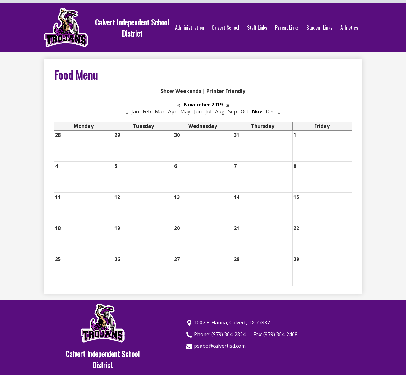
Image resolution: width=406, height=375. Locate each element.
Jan (135, 111)
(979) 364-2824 (228, 334)
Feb (147, 111)
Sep (232, 111)
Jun (198, 111)
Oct (244, 111)
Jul (208, 111)
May (185, 111)
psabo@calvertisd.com (220, 345)
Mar (159, 111)
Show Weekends (181, 91)
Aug (219, 111)
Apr (172, 111)
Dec (270, 111)
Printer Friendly (225, 91)
